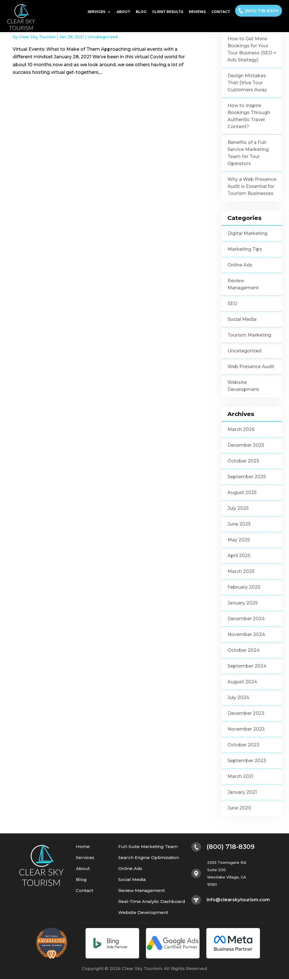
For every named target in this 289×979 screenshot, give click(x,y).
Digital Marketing (247, 233)
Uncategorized (103, 36)
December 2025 (245, 445)
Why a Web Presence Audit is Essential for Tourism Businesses (251, 186)
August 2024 (242, 681)
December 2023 (245, 713)
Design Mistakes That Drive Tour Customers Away (247, 82)
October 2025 (243, 461)
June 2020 (239, 808)
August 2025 (242, 492)
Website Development (243, 386)
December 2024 (246, 618)
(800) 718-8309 (261, 10)
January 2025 (242, 603)
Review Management (243, 284)
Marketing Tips (244, 249)
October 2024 (243, 650)
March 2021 (240, 776)
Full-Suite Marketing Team (148, 846)
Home (83, 846)
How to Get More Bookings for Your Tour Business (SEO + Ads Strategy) (251, 49)
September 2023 (246, 760)
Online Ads (239, 265)
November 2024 (246, 634)
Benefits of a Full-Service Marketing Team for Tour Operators (248, 153)
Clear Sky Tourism (37, 36)
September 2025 (246, 476)
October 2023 (243, 744)
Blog (141, 12)
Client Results (167, 12)
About (123, 12)
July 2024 (238, 697)
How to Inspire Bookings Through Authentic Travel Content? (248, 116)
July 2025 (238, 508)
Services (96, 12)
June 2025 (239, 524)
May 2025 (238, 539)
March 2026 (241, 429)
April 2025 (238, 555)
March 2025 (240, 571)
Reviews (197, 12)
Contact (220, 12)
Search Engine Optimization (148, 857)
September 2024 (246, 666)
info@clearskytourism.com (238, 899)
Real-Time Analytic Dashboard (151, 901)
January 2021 (242, 792)
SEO (232, 303)
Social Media (242, 319)
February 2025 (243, 587)
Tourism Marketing (249, 335)
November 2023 (246, 729)
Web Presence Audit (250, 366)
